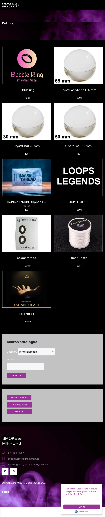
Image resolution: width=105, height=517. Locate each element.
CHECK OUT (19, 411)
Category (12, 351)
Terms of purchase (12, 499)
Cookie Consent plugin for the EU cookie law (82, 511)
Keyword (11, 359)
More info (77, 494)
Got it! (82, 506)
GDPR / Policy (9, 504)
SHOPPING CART (19, 404)
